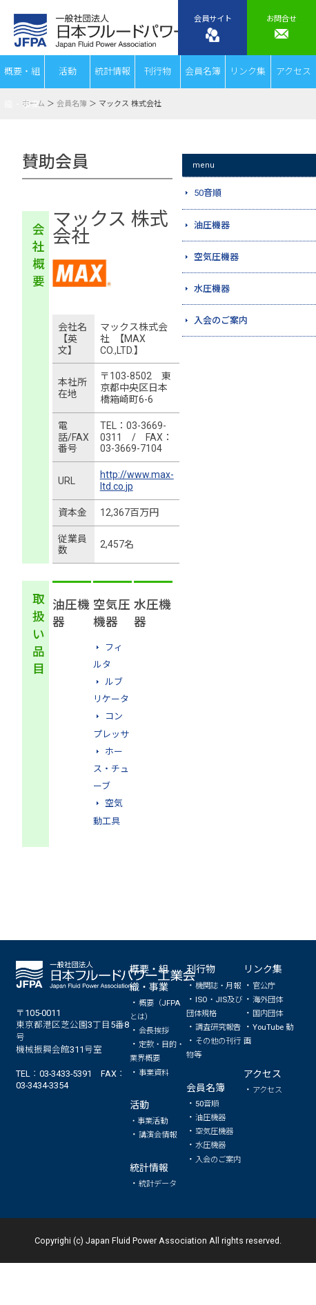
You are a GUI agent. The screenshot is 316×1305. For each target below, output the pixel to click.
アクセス (293, 71)
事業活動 (152, 1121)
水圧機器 (210, 1145)
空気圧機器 (214, 1131)
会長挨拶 (154, 1030)
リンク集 (248, 71)
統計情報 (112, 71)
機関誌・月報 (218, 985)
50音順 (207, 1103)
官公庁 (264, 985)
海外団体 (268, 999)
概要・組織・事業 (22, 77)
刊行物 (157, 71)
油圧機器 (210, 1117)
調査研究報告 (218, 1027)
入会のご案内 (218, 1159)
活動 (68, 71)
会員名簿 (203, 71)
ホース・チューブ (111, 768)
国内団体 (268, 1013)
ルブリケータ (111, 690)
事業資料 (154, 1072)
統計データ (158, 1183)
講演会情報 (158, 1134)
